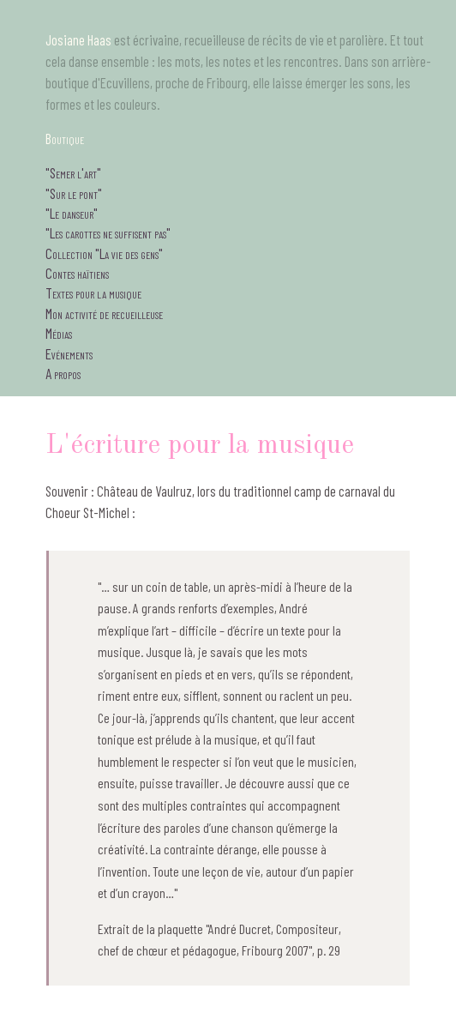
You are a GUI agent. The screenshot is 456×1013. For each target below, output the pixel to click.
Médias (58, 332)
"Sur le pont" (73, 193)
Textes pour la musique (93, 292)
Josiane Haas (78, 39)
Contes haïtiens (77, 272)
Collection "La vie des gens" (104, 253)
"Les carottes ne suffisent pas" (108, 232)
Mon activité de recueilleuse (104, 313)
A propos (63, 373)
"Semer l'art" (73, 172)
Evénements (69, 353)
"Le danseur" (71, 212)
